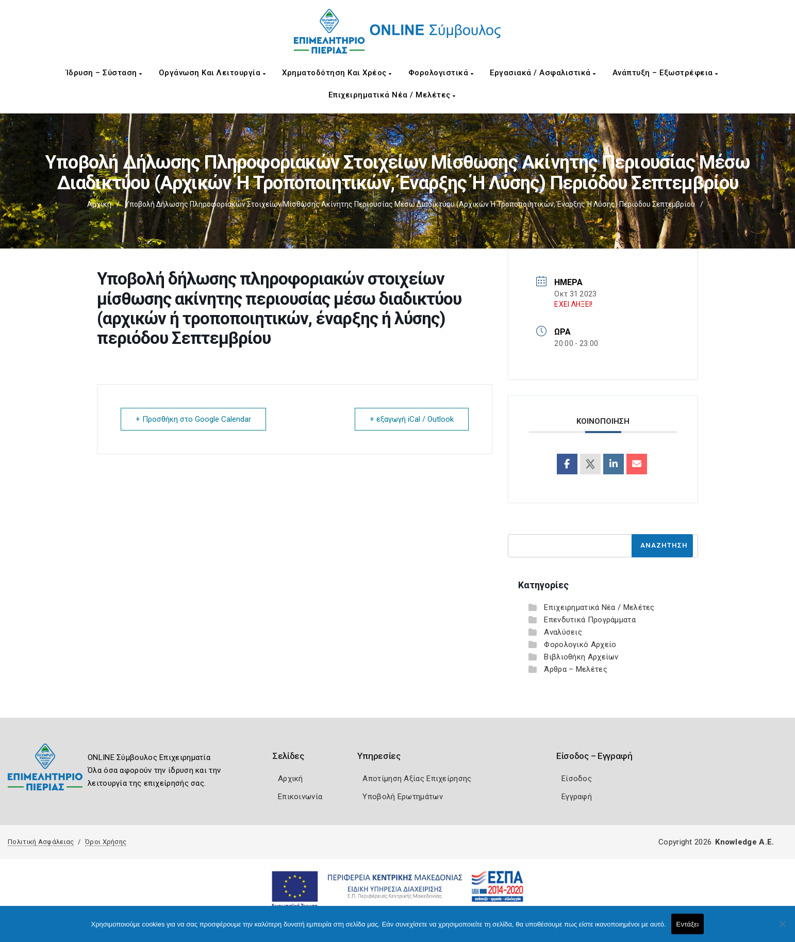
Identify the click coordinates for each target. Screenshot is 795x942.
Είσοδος (576, 778)
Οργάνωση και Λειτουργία (212, 72)
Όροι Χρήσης (105, 842)
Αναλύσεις (563, 632)
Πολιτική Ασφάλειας (41, 842)
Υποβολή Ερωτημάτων (402, 796)
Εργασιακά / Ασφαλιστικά (543, 72)
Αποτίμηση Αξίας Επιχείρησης (416, 778)
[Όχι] (782, 929)
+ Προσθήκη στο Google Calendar (193, 419)
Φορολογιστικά (441, 72)
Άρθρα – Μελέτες (575, 669)
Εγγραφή (576, 796)
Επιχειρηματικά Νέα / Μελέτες (392, 95)
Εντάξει (687, 924)
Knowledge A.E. (744, 842)
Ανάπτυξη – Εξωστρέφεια (665, 72)
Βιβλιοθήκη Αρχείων (581, 657)
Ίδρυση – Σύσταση (104, 72)
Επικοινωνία (300, 796)
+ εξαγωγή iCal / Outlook (412, 419)
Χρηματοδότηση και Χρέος (337, 72)
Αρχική (99, 204)
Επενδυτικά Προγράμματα (590, 619)
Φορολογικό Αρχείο (580, 644)
